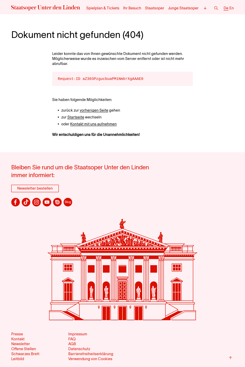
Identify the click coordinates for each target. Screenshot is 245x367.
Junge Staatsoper (183, 8)
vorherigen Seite (94, 110)
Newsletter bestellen (35, 188)
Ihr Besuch (132, 8)
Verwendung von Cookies (90, 359)
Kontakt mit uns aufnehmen (93, 124)
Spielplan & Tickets (102, 8)
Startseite (75, 117)
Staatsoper (154, 8)
